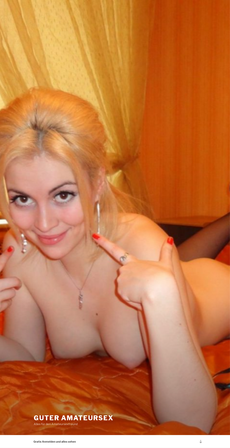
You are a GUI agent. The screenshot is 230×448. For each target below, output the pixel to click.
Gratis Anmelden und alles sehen (54, 441)
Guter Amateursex (74, 418)
